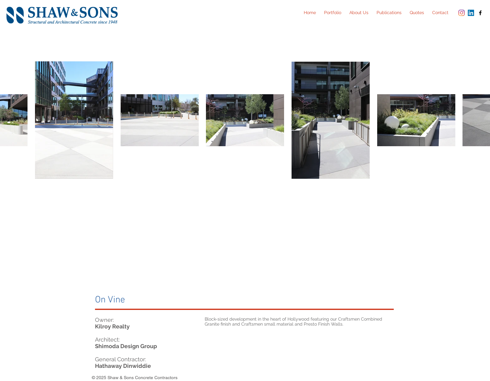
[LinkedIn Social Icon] (471, 13)
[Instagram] (461, 13)
